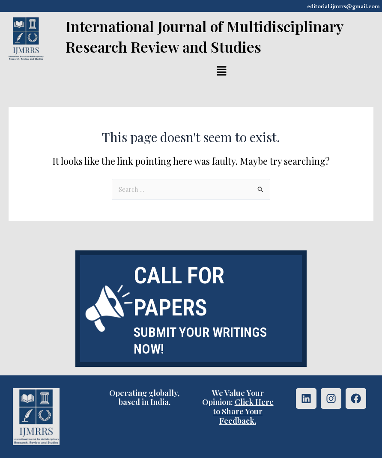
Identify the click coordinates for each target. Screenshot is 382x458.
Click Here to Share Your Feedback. (243, 411)
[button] (222, 71)
